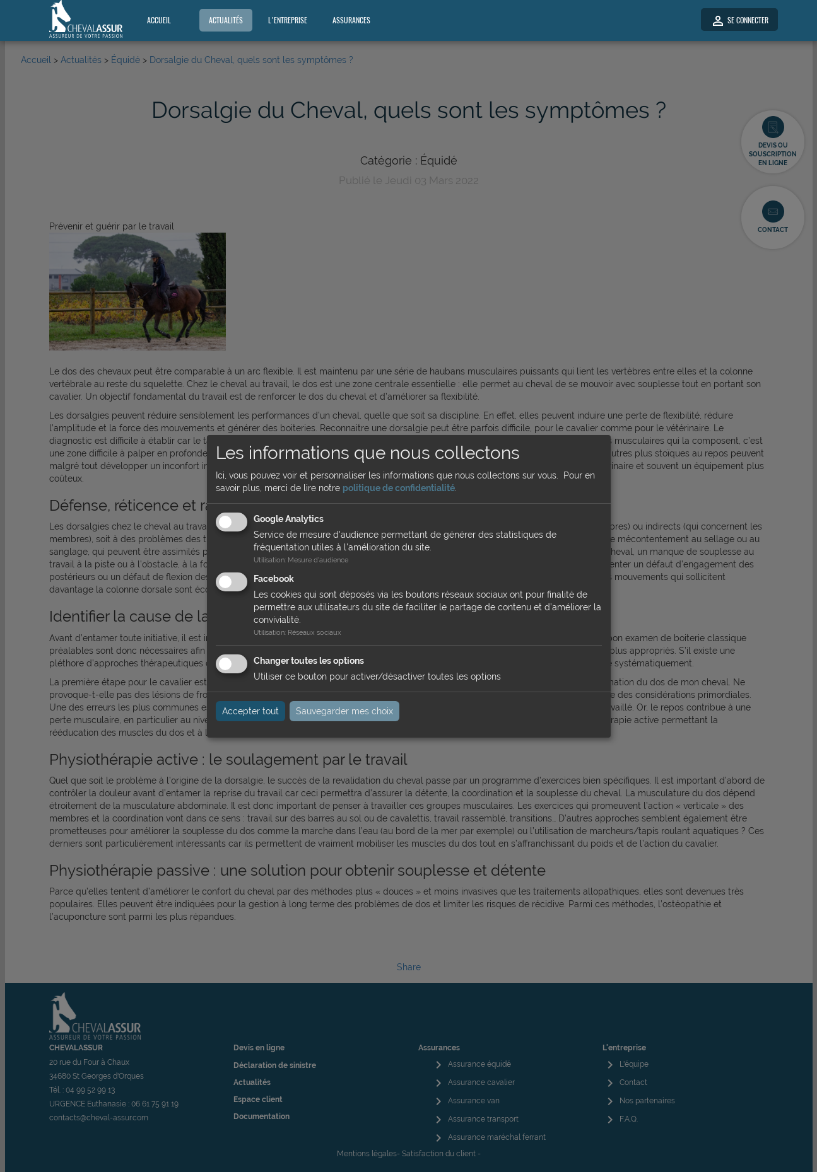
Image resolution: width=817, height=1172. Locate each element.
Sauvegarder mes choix (344, 711)
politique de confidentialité (399, 488)
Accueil (159, 20)
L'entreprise (287, 20)
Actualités (226, 20)
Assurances (351, 20)
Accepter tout (250, 711)
